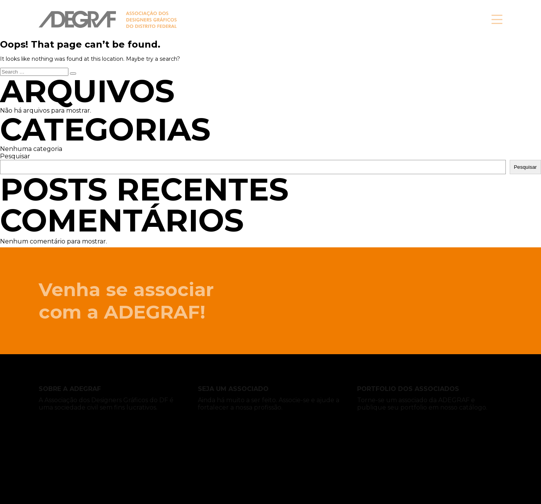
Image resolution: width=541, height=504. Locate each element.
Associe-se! (433, 19)
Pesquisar (15, 156)
